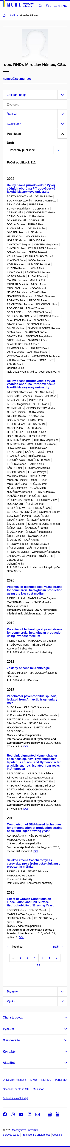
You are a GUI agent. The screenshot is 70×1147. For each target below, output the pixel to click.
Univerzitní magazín (14, 1079)
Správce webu (11, 1134)
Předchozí (15, 946)
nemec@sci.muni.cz (17, 78)
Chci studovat (13, 1017)
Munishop (38, 1089)
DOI (25, 746)
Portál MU (61, 1079)
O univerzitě (11, 1040)
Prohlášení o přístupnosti (35, 1134)
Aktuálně (9, 1062)
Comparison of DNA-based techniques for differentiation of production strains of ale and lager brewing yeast (34, 828)
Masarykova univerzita (25, 1130)
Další (58, 946)
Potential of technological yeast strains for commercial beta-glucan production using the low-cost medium (34, 590)
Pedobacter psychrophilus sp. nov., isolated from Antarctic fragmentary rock (32, 699)
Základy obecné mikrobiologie (28, 668)
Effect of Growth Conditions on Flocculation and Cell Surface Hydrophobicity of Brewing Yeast (30, 902)
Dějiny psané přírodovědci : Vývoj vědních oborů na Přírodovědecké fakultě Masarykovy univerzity (31, 188)
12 (39, 965)
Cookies (57, 1134)
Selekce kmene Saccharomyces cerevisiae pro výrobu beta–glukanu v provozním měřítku (33, 863)
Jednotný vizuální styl (15, 1098)
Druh (10, 142)
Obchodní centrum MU (16, 1089)
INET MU (46, 1079)
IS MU (33, 1079)
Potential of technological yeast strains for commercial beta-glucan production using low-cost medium (34, 633)
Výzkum (8, 1028)
